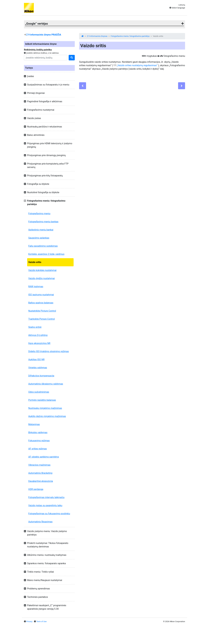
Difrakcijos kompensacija (41, 375)
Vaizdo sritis (34, 262)
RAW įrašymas (35, 286)
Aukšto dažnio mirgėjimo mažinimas (47, 416)
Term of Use (41, 621)
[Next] (181, 85)
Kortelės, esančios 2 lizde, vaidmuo (46, 254)
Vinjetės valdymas (37, 367)
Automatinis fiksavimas (40, 521)
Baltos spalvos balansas (40, 302)
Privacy (29, 621)
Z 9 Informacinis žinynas (97, 36)
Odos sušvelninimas (38, 392)
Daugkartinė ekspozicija (40, 481)
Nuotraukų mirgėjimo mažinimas (45, 408)
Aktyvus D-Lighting (37, 335)
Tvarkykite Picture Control (41, 319)
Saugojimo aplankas (38, 237)
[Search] (45, 57)
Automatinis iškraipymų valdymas (45, 383)
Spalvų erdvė (35, 327)
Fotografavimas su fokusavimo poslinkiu (49, 513)
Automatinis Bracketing (40, 473)
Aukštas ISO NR (36, 359)
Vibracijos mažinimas (39, 465)
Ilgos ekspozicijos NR (39, 343)
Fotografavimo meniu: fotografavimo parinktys (130, 36)
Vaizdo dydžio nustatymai (41, 278)
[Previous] (82, 85)
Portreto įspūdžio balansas (42, 400)
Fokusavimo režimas (39, 440)
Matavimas (34, 424)
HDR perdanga (35, 489)
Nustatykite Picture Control (42, 310)
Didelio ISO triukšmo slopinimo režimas (48, 351)
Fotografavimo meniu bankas (43, 221)
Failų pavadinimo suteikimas (43, 246)
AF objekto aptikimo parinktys (43, 456)
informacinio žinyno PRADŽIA (43, 34)
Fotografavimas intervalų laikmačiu (46, 497)
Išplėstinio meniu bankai (40, 229)
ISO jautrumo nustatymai (41, 294)
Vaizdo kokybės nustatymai (42, 270)
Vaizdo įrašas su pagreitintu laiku (45, 505)
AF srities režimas (37, 448)
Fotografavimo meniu (39, 213)
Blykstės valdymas (37, 432)
